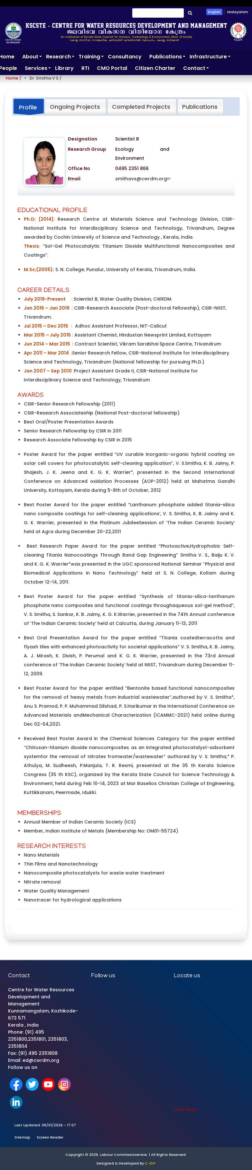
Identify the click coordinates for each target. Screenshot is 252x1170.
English (214, 11)
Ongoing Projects (75, 107)
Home (12, 78)
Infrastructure (210, 58)
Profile (28, 107)
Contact (196, 69)
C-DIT (150, 1163)
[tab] (29, 107)
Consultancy (125, 56)
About (32, 58)
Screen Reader (50, 1137)
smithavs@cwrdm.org (143, 178)
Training (91, 58)
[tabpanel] (126, 521)
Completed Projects (141, 107)
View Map (185, 1109)
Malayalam (237, 11)
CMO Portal (112, 68)
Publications (167, 58)
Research (60, 58)
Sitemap (22, 1137)
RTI (85, 68)
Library (64, 68)
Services (38, 69)
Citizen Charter (155, 68)
